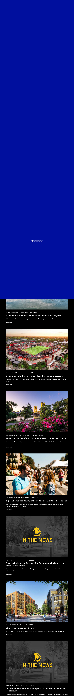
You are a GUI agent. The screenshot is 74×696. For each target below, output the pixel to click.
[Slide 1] (32, 342)
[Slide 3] (36, 342)
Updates (31, 560)
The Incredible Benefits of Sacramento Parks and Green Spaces (36, 438)
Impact (41, 435)
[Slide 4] (38, 342)
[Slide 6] (42, 342)
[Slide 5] (40, 342)
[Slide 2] (34, 342)
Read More (9, 447)
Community (35, 435)
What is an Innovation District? (21, 628)
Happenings (34, 497)
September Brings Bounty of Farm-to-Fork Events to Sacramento (37, 501)
